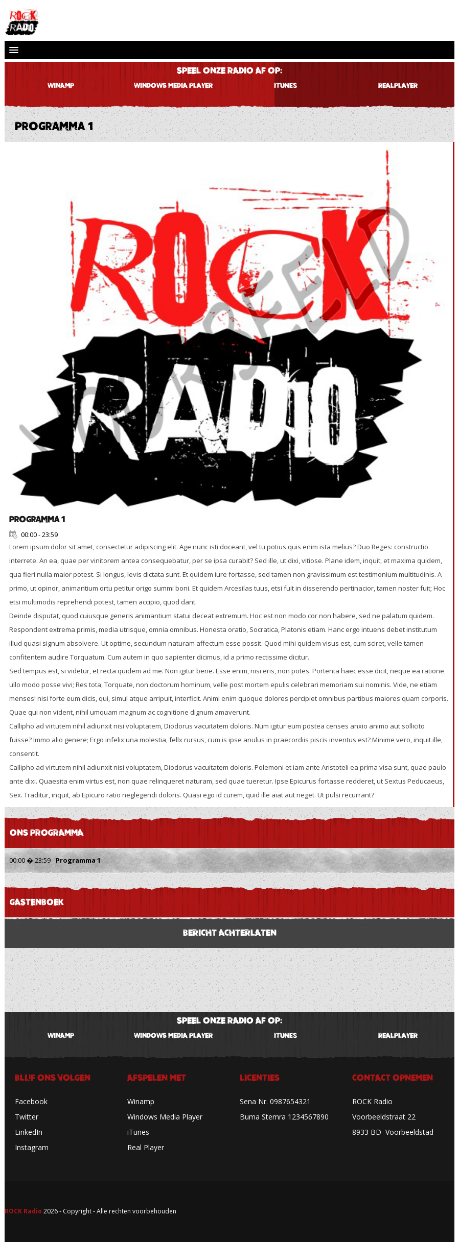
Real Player (145, 1147)
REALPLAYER (398, 85)
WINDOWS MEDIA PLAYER (173, 85)
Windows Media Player (164, 1117)
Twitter (26, 1117)
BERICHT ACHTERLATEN (230, 933)
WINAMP (61, 85)
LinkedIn (28, 1132)
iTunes (285, 85)
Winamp (140, 1101)
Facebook (31, 1101)
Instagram (32, 1147)
